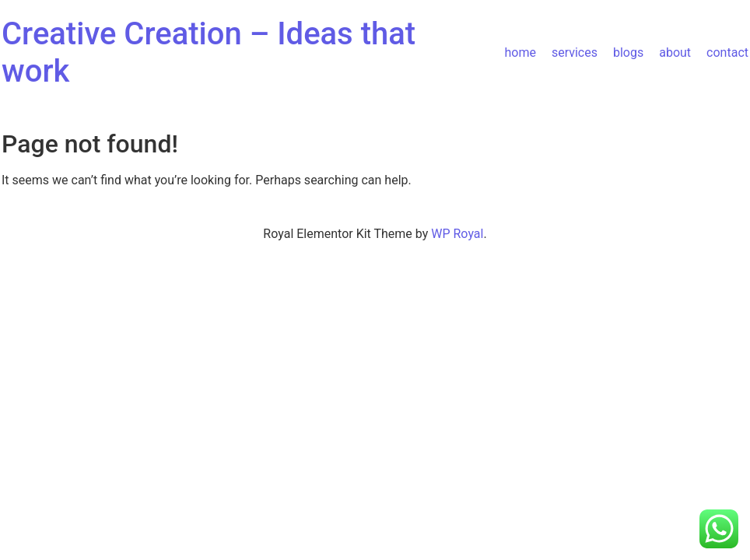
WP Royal (457, 233)
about (675, 52)
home (519, 52)
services (575, 52)
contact (727, 52)
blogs (628, 52)
